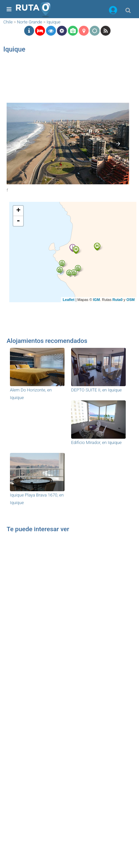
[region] (60, 77)
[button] (113, 11)
